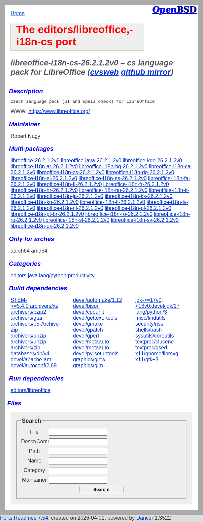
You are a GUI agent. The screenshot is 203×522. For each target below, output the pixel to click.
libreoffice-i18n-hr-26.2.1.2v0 (44, 191)
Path (34, 452)
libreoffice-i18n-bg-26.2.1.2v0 (113, 167)
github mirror (146, 71)
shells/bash (148, 331)
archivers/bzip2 (28, 313)
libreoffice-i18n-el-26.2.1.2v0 (44, 179)
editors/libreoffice (31, 391)
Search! (101, 490)
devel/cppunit (88, 313)
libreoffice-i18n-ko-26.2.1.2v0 (45, 203)
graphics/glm (88, 366)
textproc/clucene (154, 342)
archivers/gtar (27, 319)
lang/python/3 (151, 313)
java (32, 276)
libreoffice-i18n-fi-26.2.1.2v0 (69, 185)
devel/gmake (88, 325)
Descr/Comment (34, 442)
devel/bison (86, 307)
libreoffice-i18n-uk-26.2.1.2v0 (45, 227)
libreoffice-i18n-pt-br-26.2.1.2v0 (47, 215)
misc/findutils (150, 319)
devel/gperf (86, 337)
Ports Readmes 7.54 (24, 519)
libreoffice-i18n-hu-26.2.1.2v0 (113, 191)
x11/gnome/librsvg (156, 354)
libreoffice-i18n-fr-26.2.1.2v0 (136, 185)
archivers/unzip (28, 337)
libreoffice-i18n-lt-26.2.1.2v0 (112, 203)
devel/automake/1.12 (97, 301)
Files (14, 404)
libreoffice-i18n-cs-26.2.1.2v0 (70, 173)
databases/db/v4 (30, 354)
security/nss (149, 325)
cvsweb (104, 71)
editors (18, 276)
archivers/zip (25, 348)
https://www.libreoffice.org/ (59, 112)
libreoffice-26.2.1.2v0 (35, 161)
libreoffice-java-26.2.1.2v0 (91, 161)
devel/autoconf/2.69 (34, 366)
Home (18, 13)
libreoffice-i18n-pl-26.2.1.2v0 (138, 209)
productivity (81, 276)
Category (34, 471)
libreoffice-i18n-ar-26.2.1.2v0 (44, 167)
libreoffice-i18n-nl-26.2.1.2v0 (70, 209)
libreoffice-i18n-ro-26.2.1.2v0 (118, 215)
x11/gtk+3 (146, 360)
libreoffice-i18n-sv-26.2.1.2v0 (145, 221)
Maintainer (34, 481)
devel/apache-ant (31, 360)
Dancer (144, 519)
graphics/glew (89, 360)
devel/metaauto (91, 342)
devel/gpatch (88, 331)
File (34, 433)
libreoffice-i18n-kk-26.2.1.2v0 (138, 197)
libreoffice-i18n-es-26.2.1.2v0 (113, 179)
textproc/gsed (151, 348)
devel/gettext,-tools (95, 319)
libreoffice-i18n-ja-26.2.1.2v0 (70, 197)
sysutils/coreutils (154, 337)
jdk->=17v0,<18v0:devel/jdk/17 (157, 304)
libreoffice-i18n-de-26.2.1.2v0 (140, 173)
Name (34, 461)
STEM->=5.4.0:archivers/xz (34, 304)
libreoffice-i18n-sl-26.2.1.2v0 (76, 221)
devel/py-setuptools (95, 354)
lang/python (52, 276)
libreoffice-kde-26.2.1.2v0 (152, 161)
